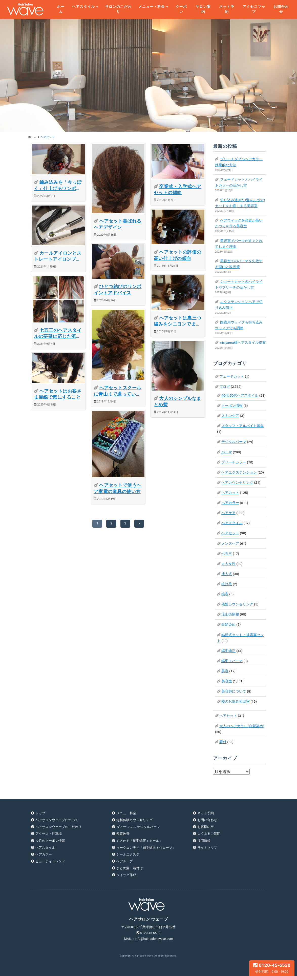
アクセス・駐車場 (48, 834)
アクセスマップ (254, 9)
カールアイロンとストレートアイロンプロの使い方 (57, 259)
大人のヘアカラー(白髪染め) (241, 726)
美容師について (233, 691)
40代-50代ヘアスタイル (239, 395)
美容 (224, 671)
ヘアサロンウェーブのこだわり (58, 827)
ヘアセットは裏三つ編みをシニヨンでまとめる (177, 324)
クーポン (181, 9)
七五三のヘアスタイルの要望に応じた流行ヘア (57, 336)
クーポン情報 (232, 405)
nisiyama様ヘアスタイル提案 (243, 342)
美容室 (226, 681)
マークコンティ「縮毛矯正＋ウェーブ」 (146, 847)
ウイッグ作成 (126, 875)
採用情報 (203, 841)
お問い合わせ (207, 820)
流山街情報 (230, 614)
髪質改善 (123, 834)
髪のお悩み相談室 (235, 701)
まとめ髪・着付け (129, 868)
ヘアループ (124, 861)
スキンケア (230, 416)
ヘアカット (230, 493)
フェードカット (231, 376)
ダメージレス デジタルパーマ (138, 827)
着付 (222, 742)
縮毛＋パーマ (232, 661)
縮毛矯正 (228, 651)
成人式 (226, 574)
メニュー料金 (126, 813)
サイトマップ (207, 847)
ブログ (224, 386)
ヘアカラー (230, 503)
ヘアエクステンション (239, 472)
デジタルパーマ (233, 442)
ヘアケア (228, 513)
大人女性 (228, 564)
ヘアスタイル (83, 7)
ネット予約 (226, 9)
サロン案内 (203, 9)
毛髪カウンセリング (237, 604)
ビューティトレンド (50, 861)
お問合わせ (281, 9)
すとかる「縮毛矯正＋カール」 (139, 841)
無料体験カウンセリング (134, 820)
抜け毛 (226, 584)
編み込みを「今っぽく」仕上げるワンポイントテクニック (57, 188)
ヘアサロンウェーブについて (56, 820)
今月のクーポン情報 (50, 841)
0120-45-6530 (271, 967)
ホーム (61, 9)
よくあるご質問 (208, 834)
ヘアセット (230, 533)
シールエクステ (127, 854)
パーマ (226, 452)
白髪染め (228, 624)
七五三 (226, 554)
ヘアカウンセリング (237, 482)
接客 (224, 594)
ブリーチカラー (233, 462)
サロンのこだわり (118, 9)
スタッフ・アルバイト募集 (242, 426)
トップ (40, 813)
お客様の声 (205, 827)
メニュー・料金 (151, 7)
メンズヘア (230, 543)
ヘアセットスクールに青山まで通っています (117, 394)
